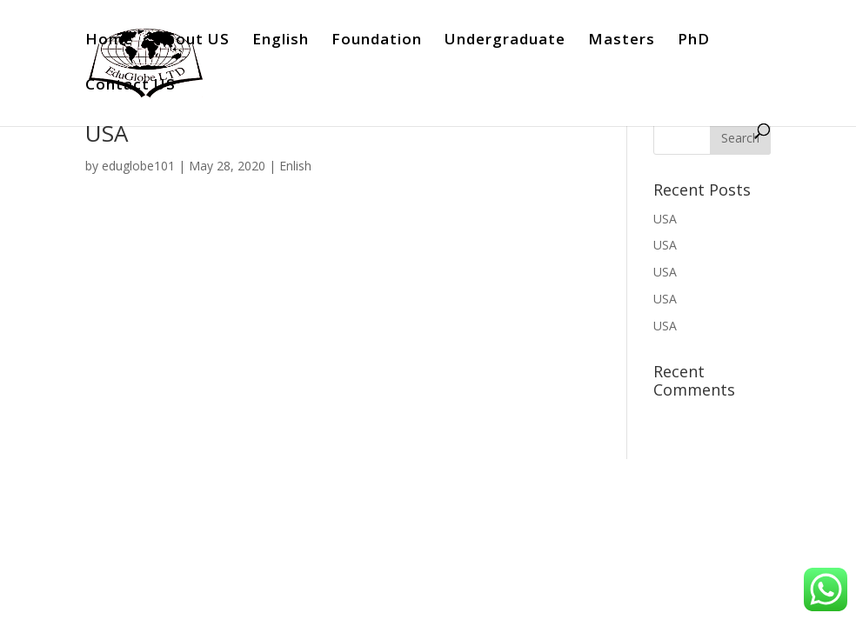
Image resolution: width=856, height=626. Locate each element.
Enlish (295, 165)
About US (193, 41)
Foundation (376, 41)
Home (109, 41)
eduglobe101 (138, 165)
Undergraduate (505, 41)
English (280, 41)
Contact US (130, 86)
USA (106, 133)
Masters (621, 41)
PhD (694, 41)
